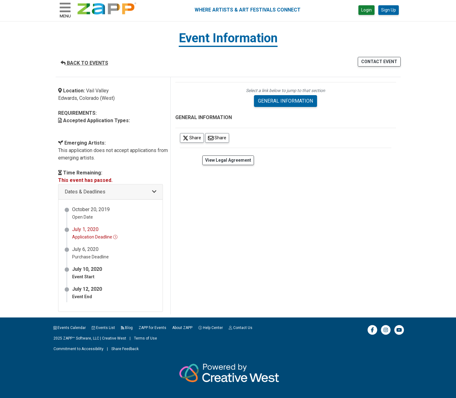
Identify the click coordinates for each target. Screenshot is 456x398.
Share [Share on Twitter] (193, 137)
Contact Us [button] (240, 328)
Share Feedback (125, 349)
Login (366, 9)
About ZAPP (182, 328)
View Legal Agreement (228, 160)
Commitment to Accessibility (78, 349)
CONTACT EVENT (379, 61)
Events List (103, 328)
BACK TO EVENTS (84, 63)
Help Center (210, 328)
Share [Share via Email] (218, 137)
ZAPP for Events (152, 328)
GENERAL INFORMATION (285, 101)
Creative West (114, 338)
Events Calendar (69, 328)
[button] (110, 192)
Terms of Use (145, 338)
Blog (127, 328)
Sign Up (388, 9)
